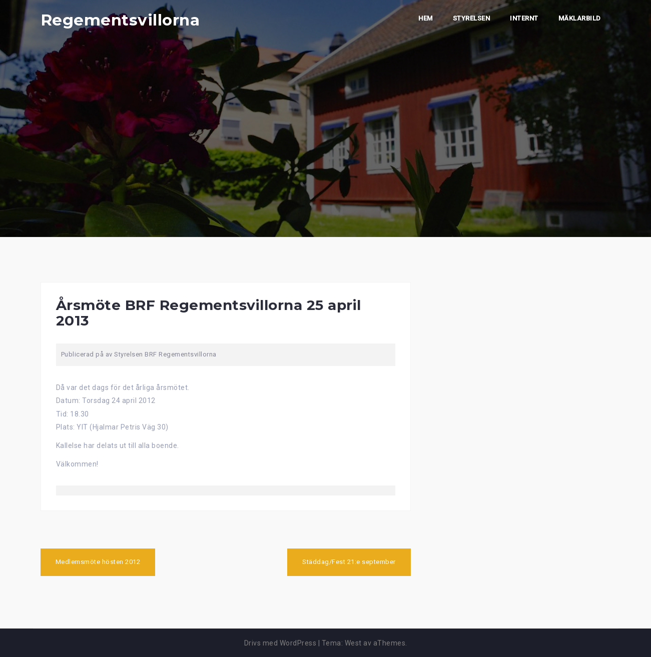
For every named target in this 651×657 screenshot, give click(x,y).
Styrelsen (471, 18)
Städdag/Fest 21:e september (349, 562)
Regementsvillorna (120, 20)
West (353, 643)
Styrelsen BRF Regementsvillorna (165, 354)
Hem (425, 18)
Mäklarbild (579, 18)
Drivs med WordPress (280, 643)
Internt (524, 18)
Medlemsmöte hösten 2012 (98, 562)
